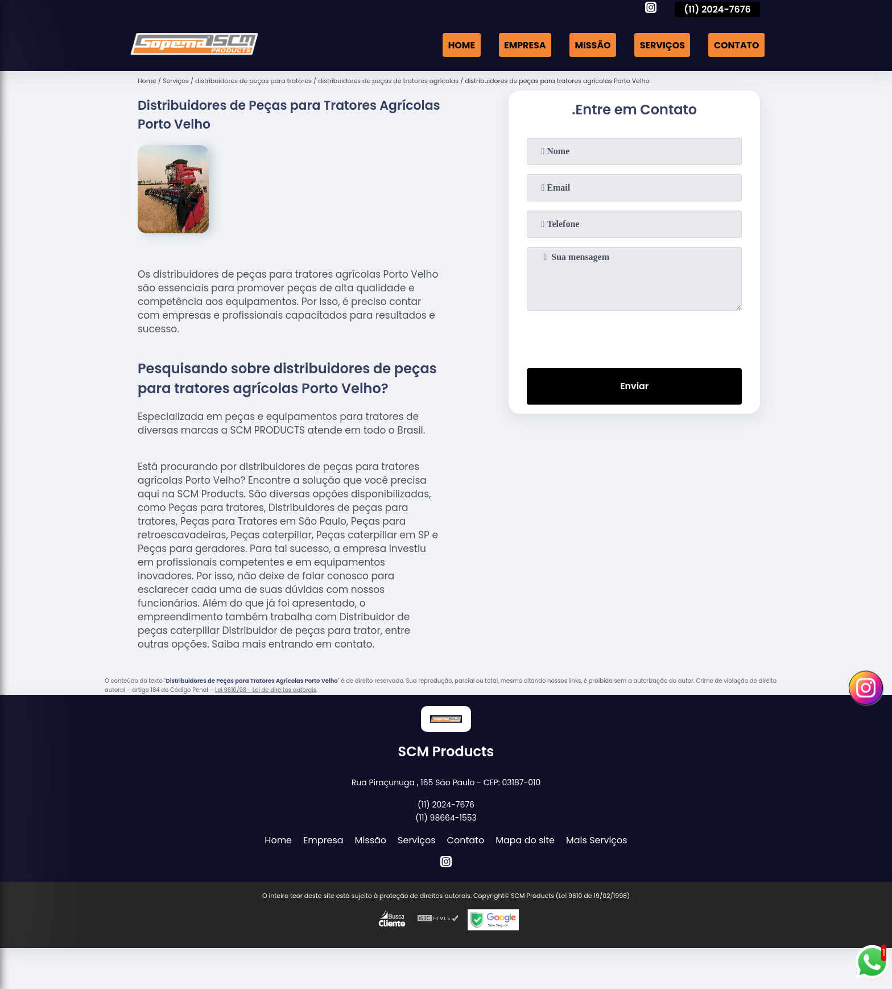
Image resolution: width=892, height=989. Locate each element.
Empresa (523, 44)
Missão (592, 44)
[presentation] (634, 337)
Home (459, 44)
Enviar (634, 386)
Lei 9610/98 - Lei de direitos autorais (265, 690)
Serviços (661, 44)
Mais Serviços (596, 840)
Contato (736, 44)
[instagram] (650, 9)
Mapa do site (525, 840)
